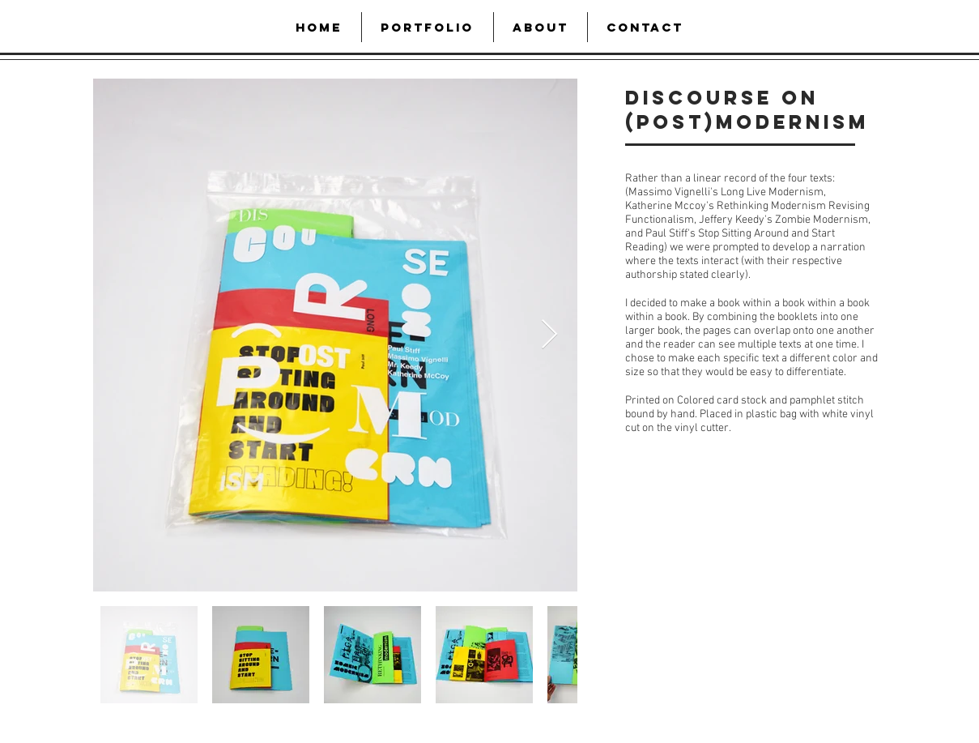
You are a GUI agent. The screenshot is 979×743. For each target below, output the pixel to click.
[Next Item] (549, 335)
